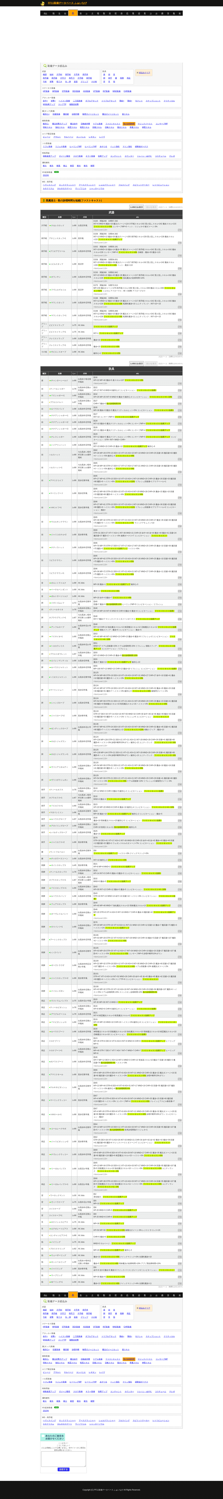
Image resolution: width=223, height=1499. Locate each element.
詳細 (179, 230)
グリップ (84, 82)
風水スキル (122, 127)
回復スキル (97, 127)
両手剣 (68, 74)
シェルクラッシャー (107, 185)
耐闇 (92, 166)
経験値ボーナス (141, 146)
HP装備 (46, 91)
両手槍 (54, 78)
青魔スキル (134, 127)
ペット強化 (115, 146)
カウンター (129, 156)
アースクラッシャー (87, 185)
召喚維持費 (85, 124)
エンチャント (116, 156)
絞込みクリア (144, 73)
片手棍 (80, 78)
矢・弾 (68, 82)
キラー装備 (90, 156)
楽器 (76, 82)
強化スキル (60, 127)
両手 (110, 78)
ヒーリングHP (91, 146)
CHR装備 (127, 91)
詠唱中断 (75, 114)
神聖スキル (146, 127)
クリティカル (169, 101)
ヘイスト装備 (64, 101)
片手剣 (59, 74)
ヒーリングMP (76, 146)
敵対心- (46, 124)
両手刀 (71, 78)
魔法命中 (74, 124)
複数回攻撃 (74, 104)
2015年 (46, 175)
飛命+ (121, 101)
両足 (129, 78)
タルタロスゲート (64, 188)
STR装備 (65, 91)
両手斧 (85, 74)
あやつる (103, 146)
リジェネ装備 (60, 146)
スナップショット (153, 101)
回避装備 (56, 114)
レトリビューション (161, 185)
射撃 (51, 82)
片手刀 (63, 78)
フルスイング (124, 185)
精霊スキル (72, 127)
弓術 (45, 82)
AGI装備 (86, 91)
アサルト (57, 137)
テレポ (172, 156)
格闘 (45, 74)
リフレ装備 (47, 146)
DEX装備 (76, 91)
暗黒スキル (84, 127)
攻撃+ (53, 101)
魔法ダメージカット (110, 114)
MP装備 (55, 91)
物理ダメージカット (90, 114)
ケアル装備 (97, 124)
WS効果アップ (49, 104)
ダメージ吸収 (64, 156)
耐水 (79, 166)
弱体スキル (47, 127)
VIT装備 (96, 91)
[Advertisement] (111, 39)
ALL (45, 13)
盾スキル (125, 114)
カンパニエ (81, 137)
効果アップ (102, 156)
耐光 (85, 166)
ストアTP (62, 104)
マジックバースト (145, 124)
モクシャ (139, 101)
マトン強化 (127, 146)
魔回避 (66, 114)
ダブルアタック (91, 101)
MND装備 (116, 91)
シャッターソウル (96, 188)
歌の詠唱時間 (129, 124)
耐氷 (51, 166)
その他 (94, 82)
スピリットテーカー (141, 185)
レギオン (92, 137)
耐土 (65, 166)
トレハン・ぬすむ (144, 156)
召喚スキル (109, 127)
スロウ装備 (78, 156)
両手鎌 (45, 78)
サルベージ (68, 137)
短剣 (51, 74)
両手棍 (89, 78)
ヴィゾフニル (80, 188)
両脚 (122, 78)
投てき (59, 82)
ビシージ (46, 137)
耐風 (58, 166)
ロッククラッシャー (67, 185)
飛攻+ (129, 101)
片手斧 (76, 74)
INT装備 (106, 91)
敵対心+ (46, 114)
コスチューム (160, 156)
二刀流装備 (77, 101)
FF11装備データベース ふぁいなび (67, 3)
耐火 (45, 166)
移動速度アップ (49, 156)
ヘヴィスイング (49, 185)
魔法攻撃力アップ (59, 124)
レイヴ (102, 137)
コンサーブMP (162, 124)
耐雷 (72, 166)
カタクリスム (48, 188)
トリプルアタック (108, 101)
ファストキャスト (112, 124)
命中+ (45, 101)
